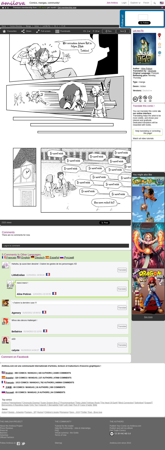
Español (52, 257)
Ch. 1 (56, 26)
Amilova (5, 403)
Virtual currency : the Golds (67, 433)
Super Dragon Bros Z (50, 403)
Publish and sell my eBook (121, 428)
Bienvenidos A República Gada (15, 405)
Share (28, 31)
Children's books (51, 412)
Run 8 (76, 405)
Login (124, 3)
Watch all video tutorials (143, 138)
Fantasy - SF (30, 412)
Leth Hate (68, 405)
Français (9, 257)
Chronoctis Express (31, 403)
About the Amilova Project (11, 426)
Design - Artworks (16, 412)
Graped (148, 403)
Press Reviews (6, 428)
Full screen (46, 31)
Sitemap (58, 443)
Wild (95, 405)
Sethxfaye (139, 403)
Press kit (4, 430)
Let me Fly (46, 26)
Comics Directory (16, 26)
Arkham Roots (93, 403)
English (23, 257)
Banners (3, 433)
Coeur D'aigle (86, 405)
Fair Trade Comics (118, 430)
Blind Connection (126, 403)
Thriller (84, 412)
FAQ (57, 430)
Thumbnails (65, 31)
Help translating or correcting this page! (147, 132)
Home (4, 26)
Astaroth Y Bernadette (48, 405)
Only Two (34, 405)
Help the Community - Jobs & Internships (73, 428)
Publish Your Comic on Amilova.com (125, 426)
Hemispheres (15, 403)
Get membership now (67, 7)
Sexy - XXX (75, 412)
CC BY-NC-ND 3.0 (120, 434)
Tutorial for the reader (64, 426)
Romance (64, 412)
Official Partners (7, 437)
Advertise (4, 435)
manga (28, 26)
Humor (40, 412)
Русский (67, 257)
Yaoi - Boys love (95, 412)
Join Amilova (112, 3)
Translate (122, 270)
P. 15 (63, 26)
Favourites (12, 31)
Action (36, 26)
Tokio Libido (81, 403)
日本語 (7, 387)
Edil (61, 405)
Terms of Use (60, 435)
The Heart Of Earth (109, 403)
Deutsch (38, 257)
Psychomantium (67, 403)
